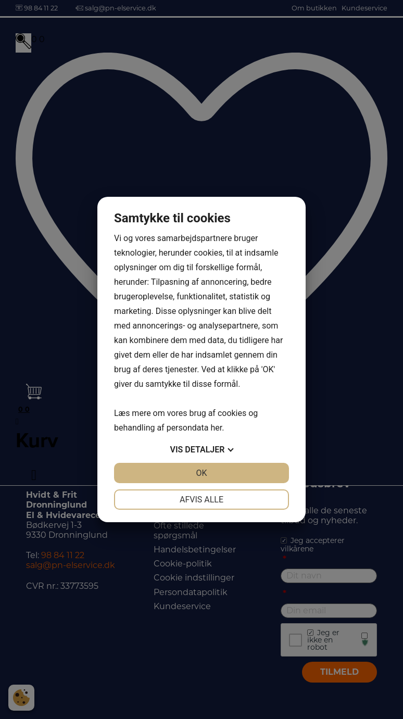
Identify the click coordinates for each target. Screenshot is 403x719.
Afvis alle (201, 499)
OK (201, 473)
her (216, 428)
